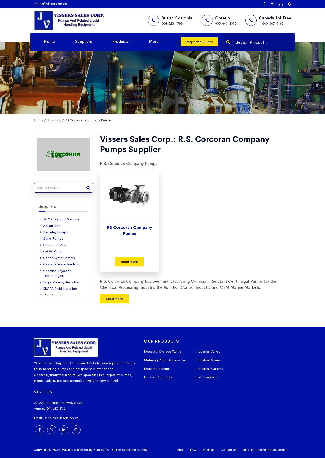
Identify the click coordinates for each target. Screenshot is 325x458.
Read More (129, 262)
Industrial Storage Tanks (162, 351)
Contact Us (228, 450)
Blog (180, 450)
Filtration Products (158, 377)
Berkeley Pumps (55, 232)
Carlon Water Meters (59, 258)
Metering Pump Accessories (165, 360)
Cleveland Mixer (55, 245)
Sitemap (208, 450)
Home (49, 41)
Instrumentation (207, 377)
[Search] (227, 42)
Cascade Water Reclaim (61, 264)
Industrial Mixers (208, 360)
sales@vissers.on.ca (51, 3)
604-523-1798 (172, 23)
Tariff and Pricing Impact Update (265, 450)
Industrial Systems (209, 368)
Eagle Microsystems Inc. (61, 282)
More (154, 41)
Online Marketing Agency (129, 450)
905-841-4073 (225, 23)
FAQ (193, 450)
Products (120, 41)
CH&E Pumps (53, 251)
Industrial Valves (207, 351)
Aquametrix (51, 225)
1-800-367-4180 (271, 23)
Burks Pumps (53, 238)
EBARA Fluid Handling (60, 288)
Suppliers (83, 41)
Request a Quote (199, 41)
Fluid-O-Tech (53, 295)
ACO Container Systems (61, 219)
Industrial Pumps (157, 368)
